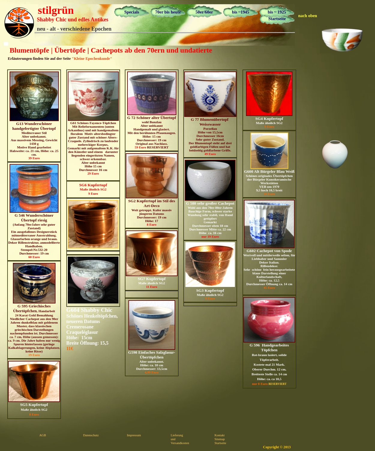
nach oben (307, 15)
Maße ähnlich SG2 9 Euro (93, 189)
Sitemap (219, 439)
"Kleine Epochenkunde (91, 58)
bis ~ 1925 (277, 12)
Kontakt (219, 435)
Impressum (134, 435)
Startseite (277, 18)
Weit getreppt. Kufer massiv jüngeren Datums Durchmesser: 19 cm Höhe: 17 (152, 189)
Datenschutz (91, 435)
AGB (42, 435)
